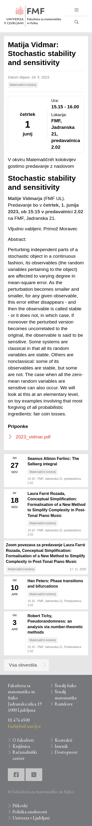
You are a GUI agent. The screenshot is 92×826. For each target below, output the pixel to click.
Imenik (61, 746)
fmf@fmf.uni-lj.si (24, 726)
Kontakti (63, 740)
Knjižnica (21, 746)
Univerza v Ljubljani (31, 818)
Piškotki (20, 806)
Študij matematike (66, 695)
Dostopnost (66, 752)
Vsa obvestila (23, 665)
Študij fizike (65, 685)
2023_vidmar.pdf (33, 436)
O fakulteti (23, 740)
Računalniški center (25, 755)
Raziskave (64, 704)
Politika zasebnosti (30, 812)
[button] (76, 10)
